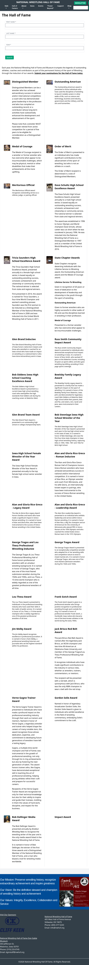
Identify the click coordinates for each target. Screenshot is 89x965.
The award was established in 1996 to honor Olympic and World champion (70, 224)
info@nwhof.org (57, 927)
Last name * (11, 33)
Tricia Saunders (30, 296)
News (32, 6)
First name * (11, 22)
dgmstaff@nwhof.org (15, 952)
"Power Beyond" (50, 7)
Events (40, 6)
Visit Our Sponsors (8, 914)
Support (60, 6)
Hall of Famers (15, 7)
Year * (8, 45)
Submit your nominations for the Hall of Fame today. (58, 73)
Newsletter (80, 3)
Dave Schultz (69, 227)
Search (9, 57)
